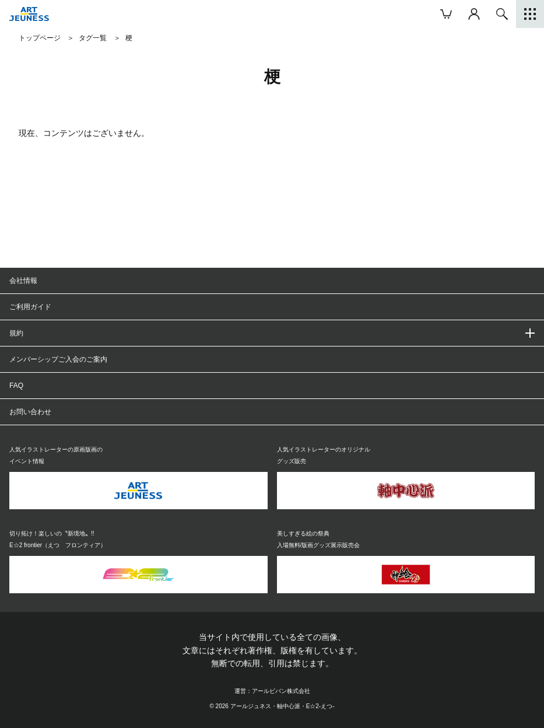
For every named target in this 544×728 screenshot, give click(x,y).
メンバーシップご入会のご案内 (58, 359)
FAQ (16, 386)
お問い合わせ (30, 412)
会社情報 (23, 280)
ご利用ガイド (30, 307)
